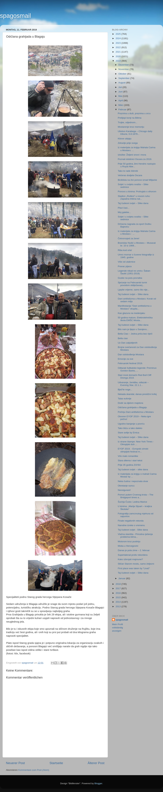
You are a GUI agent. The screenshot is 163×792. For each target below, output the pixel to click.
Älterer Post (96, 763)
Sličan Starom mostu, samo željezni (136, 563)
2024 (118, 38)
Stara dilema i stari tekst (130, 460)
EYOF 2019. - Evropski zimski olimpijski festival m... (133, 450)
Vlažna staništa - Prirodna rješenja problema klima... (135, 535)
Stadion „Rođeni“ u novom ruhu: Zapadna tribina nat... (134, 197)
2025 (118, 34)
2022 (118, 47)
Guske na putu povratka (130, 278)
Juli (120, 87)
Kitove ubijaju (124, 138)
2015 (118, 597)
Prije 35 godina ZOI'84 (129, 465)
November (124, 69)
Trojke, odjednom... (127, 122)
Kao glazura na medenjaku (131, 313)
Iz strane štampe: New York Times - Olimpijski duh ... (136, 443)
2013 (118, 606)
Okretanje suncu (126, 485)
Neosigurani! (124, 490)
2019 (118, 61)
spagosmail (15, 15)
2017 (118, 588)
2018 (118, 584)
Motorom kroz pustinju (129, 541)
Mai (120, 96)
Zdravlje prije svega (128, 143)
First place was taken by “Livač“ (134, 568)
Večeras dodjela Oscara (130, 175)
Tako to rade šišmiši (128, 171)
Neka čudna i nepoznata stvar (133, 481)
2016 (118, 593)
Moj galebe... (124, 212)
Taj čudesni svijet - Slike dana (133, 529)
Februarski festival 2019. (130, 363)
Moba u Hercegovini (128, 546)
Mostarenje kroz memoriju (131, 127)
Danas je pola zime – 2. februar (134, 550)
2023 (118, 43)
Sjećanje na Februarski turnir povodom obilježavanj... (132, 284)
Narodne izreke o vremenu (131, 525)
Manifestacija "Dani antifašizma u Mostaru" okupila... (134, 307)
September (124, 78)
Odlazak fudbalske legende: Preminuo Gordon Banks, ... (137, 369)
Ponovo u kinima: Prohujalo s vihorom (137, 191)
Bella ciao (123, 338)
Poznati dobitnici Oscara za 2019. (135, 159)
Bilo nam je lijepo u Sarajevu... (133, 329)
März (121, 105)
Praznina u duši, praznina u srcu (134, 113)
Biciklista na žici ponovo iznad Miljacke (137, 180)
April (121, 100)
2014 (118, 602)
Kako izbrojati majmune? (130, 559)
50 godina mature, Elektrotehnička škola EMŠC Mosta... (135, 319)
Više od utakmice (126, 261)
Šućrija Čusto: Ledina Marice (132, 502)
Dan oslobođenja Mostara (131, 354)
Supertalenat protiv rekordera (133, 555)
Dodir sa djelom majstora (130, 403)
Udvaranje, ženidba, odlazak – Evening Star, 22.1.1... (133, 383)
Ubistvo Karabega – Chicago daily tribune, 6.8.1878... (135, 132)
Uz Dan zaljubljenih (128, 342)
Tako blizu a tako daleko (130, 428)
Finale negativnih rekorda (131, 520)
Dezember (124, 64)
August (122, 82)
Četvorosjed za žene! (128, 238)
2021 (118, 52)
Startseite (56, 763)
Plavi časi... (123, 208)
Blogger (98, 783)
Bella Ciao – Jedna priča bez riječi (135, 333)
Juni (120, 91)
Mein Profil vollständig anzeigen (117, 627)
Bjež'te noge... (125, 389)
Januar (122, 578)
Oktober (122, 73)
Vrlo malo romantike (128, 456)
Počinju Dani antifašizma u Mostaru (136, 412)
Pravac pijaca (125, 266)
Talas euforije (124, 398)
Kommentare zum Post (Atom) (33, 770)
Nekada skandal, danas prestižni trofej (137, 394)
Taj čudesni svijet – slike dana (133, 469)
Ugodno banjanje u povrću (131, 423)
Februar (122, 109)
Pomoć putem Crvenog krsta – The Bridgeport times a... (135, 496)
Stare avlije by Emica (128, 432)
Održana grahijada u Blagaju (132, 407)
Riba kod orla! (125, 250)
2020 (118, 56)
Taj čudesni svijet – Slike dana (133, 203)
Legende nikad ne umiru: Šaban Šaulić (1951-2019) (134, 272)
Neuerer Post (15, 763)
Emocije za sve (125, 359)
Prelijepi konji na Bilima (129, 118)
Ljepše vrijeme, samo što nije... (133, 289)
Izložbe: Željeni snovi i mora (132, 154)
